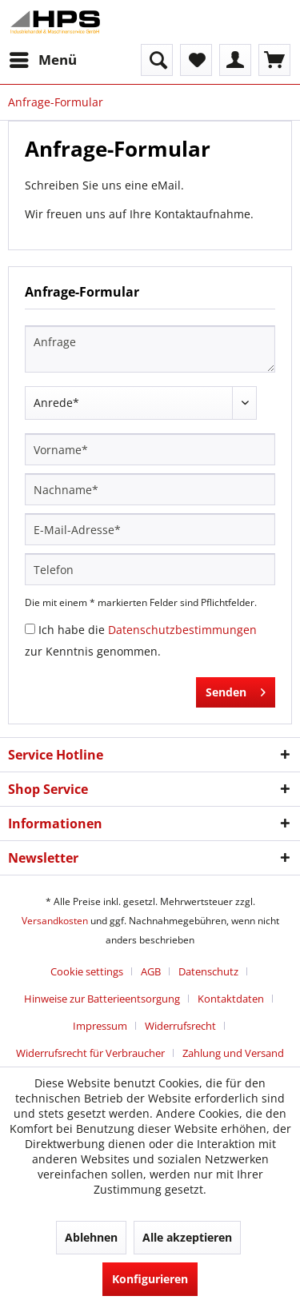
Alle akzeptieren (187, 1237)
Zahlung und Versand (233, 1053)
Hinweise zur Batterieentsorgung (102, 998)
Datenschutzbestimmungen (182, 629)
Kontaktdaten (231, 998)
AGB (151, 971)
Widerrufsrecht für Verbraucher (90, 1053)
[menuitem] (42, 60)
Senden (236, 690)
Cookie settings (86, 971)
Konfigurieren (150, 1278)
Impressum (100, 1026)
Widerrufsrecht (180, 1026)
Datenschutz (208, 971)
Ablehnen (91, 1237)
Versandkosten (55, 920)
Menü (43, 58)
